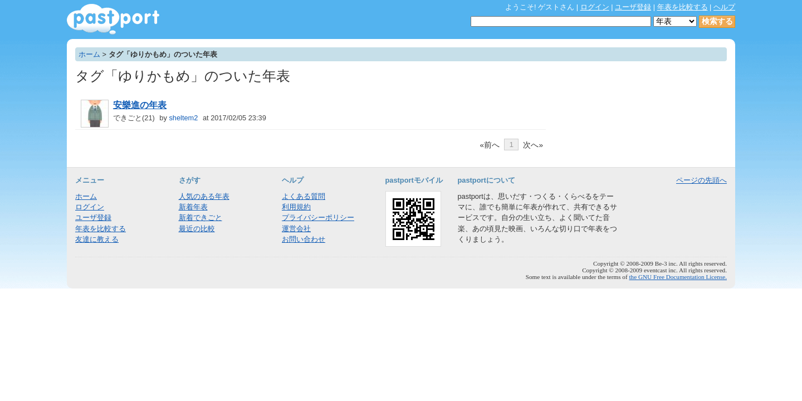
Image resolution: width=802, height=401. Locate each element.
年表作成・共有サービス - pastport (113, 19)
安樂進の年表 (140, 105)
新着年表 (193, 207)
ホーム (89, 54)
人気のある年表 (204, 196)
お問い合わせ (303, 239)
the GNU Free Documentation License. (678, 276)
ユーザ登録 (633, 7)
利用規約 (296, 207)
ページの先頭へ (701, 180)
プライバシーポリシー (318, 217)
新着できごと (200, 217)
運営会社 (296, 228)
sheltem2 (183, 118)
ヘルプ (724, 7)
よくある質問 (303, 196)
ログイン (594, 7)
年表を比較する (682, 7)
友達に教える (97, 239)
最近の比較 (197, 228)
